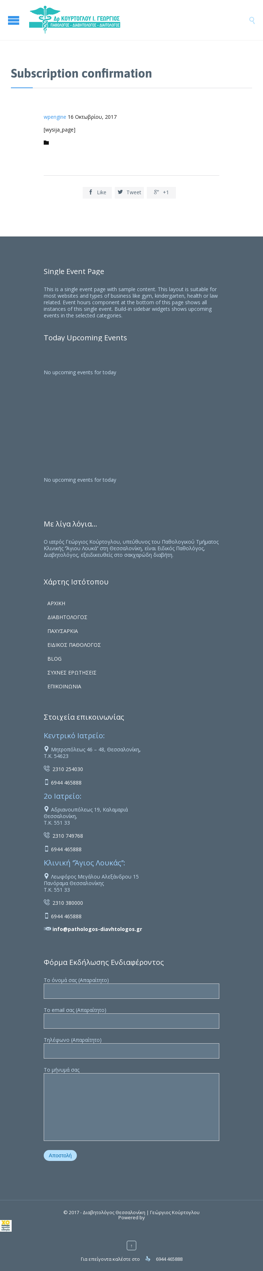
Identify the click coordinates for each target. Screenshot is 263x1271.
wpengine (55, 116)
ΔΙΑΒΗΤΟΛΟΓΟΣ (67, 617)
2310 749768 (67, 835)
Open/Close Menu (14, 20)
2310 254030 (67, 769)
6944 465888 (66, 782)
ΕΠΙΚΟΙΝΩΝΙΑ (64, 686)
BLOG (54, 658)
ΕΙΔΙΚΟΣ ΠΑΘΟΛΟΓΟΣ (74, 644)
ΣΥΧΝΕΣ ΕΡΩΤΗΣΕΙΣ (72, 672)
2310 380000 (67, 902)
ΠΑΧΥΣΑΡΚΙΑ (62, 630)
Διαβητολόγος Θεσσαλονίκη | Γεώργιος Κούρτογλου (141, 1212)
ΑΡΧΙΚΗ (56, 603)
